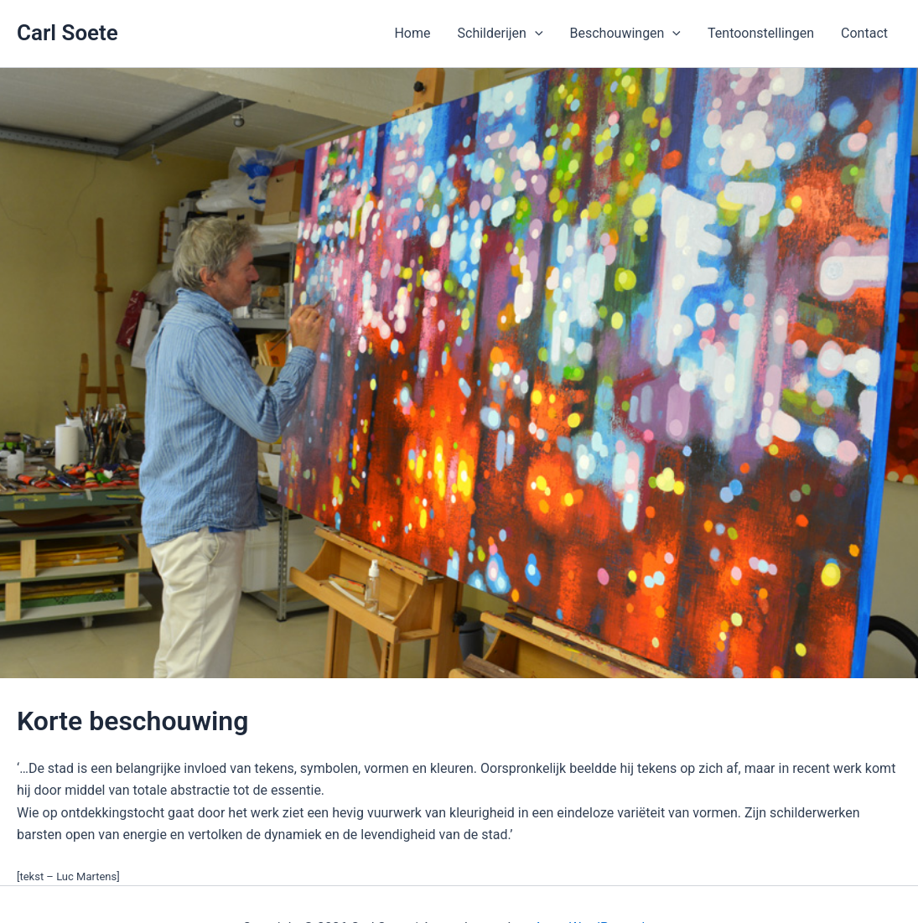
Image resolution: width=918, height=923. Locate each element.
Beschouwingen (626, 33)
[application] (534, 33)
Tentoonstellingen (761, 33)
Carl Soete (67, 32)
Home (412, 33)
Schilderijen (500, 33)
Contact (864, 33)
